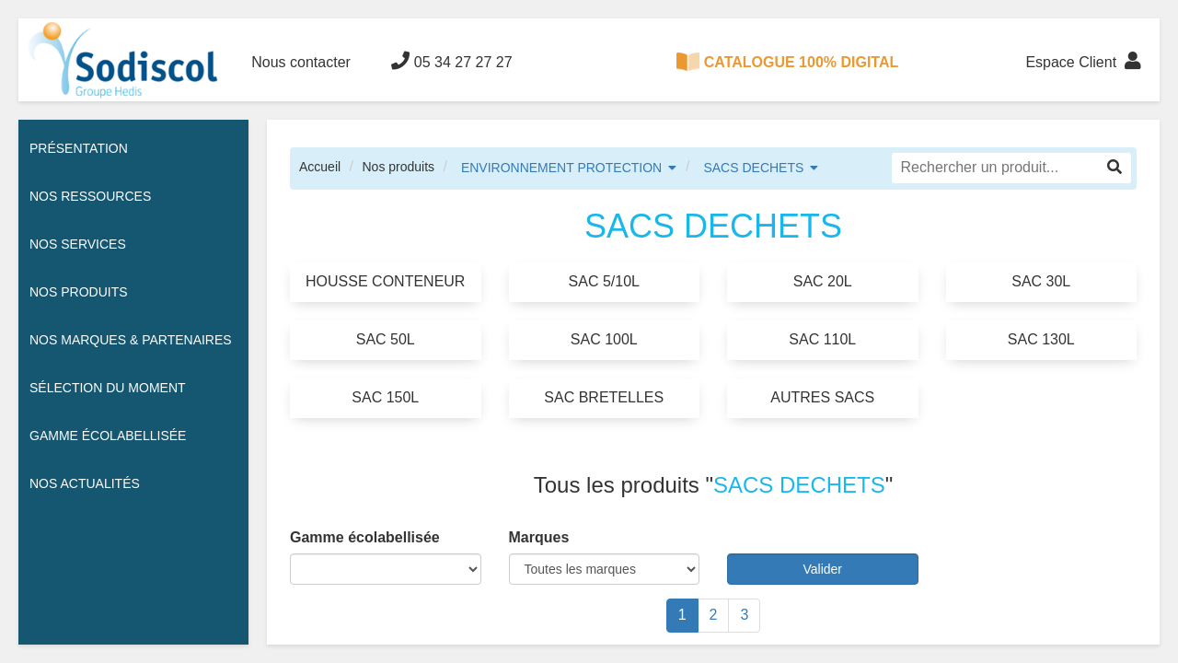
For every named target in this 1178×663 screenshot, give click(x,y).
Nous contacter (301, 62)
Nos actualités (84, 483)
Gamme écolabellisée (107, 435)
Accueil (320, 166)
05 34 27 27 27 (451, 61)
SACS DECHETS (753, 167)
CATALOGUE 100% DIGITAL (787, 61)
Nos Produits (78, 292)
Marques (539, 537)
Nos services (77, 244)
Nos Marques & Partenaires (130, 339)
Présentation (78, 148)
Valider (822, 569)
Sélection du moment (107, 387)
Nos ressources (90, 196)
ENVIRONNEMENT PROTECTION (561, 167)
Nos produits (398, 166)
